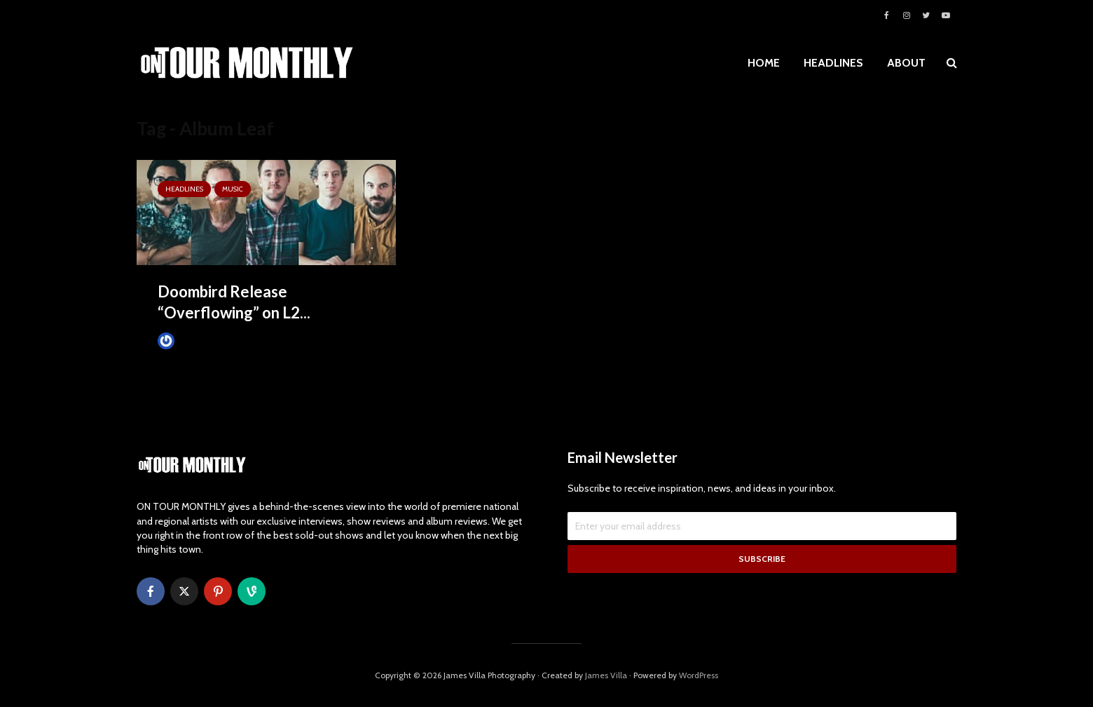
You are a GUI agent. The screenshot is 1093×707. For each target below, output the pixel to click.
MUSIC (232, 189)
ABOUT (906, 62)
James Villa (189, 340)
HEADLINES (833, 62)
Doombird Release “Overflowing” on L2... (234, 302)
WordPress (698, 675)
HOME (764, 62)
